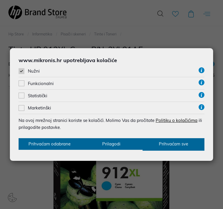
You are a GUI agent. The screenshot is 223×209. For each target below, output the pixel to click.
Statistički (37, 95)
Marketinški (39, 107)
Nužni (34, 71)
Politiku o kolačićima (176, 120)
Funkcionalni (41, 83)
